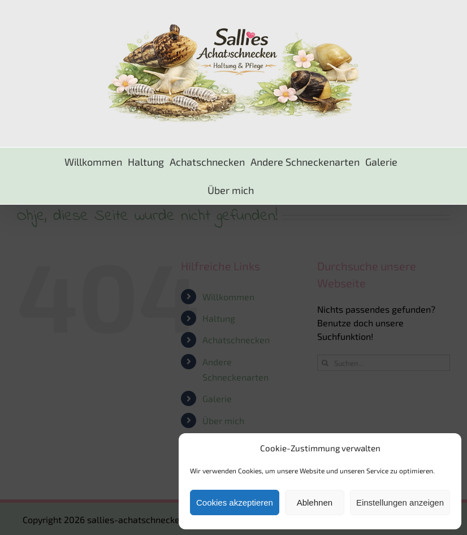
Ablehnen (314, 502)
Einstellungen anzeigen (400, 502)
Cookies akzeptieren (234, 502)
